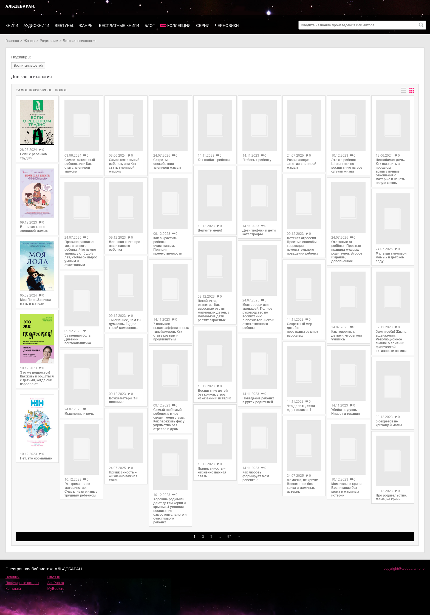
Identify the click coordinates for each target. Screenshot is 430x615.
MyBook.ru (55, 586)
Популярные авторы (22, 581)
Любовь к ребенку (256, 159)
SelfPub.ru (55, 581)
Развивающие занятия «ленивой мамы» (301, 161)
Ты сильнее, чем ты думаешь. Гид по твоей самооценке (125, 314)
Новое (61, 90)
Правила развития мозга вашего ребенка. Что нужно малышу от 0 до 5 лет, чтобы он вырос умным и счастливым (81, 255)
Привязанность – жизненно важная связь (123, 470)
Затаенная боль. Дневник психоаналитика (77, 342)
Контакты (13, 586)
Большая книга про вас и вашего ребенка (124, 243)
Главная (12, 41)
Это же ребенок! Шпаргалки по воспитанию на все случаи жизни (346, 163)
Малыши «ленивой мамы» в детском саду (391, 253)
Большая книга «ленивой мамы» (34, 229)
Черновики (227, 25)
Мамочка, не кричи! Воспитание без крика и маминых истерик (302, 484)
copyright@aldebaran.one (404, 566)
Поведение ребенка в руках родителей (258, 385)
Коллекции (179, 25)
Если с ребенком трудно (33, 156)
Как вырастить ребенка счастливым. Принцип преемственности (167, 244)
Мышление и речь (79, 419)
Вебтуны (64, 25)
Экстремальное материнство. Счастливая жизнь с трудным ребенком (81, 496)
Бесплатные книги (119, 25)
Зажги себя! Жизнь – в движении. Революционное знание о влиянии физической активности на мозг (392, 334)
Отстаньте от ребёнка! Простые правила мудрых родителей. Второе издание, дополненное (346, 243)
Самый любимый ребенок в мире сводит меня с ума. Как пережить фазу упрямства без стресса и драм (169, 416)
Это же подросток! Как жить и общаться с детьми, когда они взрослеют (37, 378)
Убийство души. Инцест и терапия (345, 409)
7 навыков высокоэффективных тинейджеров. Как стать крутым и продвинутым (170, 331)
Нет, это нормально (36, 458)
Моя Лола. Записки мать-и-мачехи (35, 302)
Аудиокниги (36, 25)
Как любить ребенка (214, 161)
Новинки (12, 575)
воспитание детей (28, 65)
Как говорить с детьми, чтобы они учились (346, 330)
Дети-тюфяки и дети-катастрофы (259, 223)
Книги (11, 25)
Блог (150, 25)
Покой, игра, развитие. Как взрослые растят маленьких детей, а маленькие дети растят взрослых (214, 309)
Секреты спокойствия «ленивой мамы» (167, 162)
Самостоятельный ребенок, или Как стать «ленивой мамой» (79, 168)
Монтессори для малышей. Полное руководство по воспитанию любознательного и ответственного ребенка (258, 306)
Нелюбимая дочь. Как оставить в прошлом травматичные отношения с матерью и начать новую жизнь (390, 169)
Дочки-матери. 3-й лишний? (123, 393)
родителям (49, 41)
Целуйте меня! (210, 228)
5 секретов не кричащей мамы (389, 419)
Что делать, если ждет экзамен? (301, 402)
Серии (203, 25)
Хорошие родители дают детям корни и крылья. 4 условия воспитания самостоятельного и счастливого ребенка (169, 508)
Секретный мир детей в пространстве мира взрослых (302, 326)
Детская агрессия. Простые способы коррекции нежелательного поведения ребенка (302, 243)
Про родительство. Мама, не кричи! (391, 493)
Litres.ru (53, 575)
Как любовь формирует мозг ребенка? (255, 461)
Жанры (86, 25)
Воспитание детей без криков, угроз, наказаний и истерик (214, 391)
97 (229, 534)
